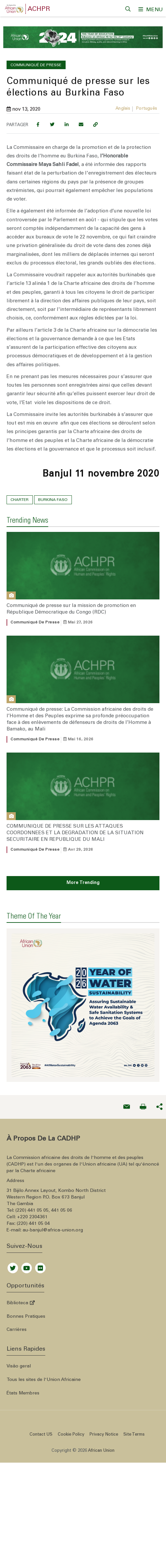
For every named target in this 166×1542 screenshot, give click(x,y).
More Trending (83, 878)
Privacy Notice (104, 1397)
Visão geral (19, 1329)
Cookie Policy (71, 1397)
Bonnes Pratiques (26, 1279)
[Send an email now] (126, 1069)
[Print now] (143, 1069)
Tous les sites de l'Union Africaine (44, 1342)
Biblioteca (21, 1265)
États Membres (23, 1355)
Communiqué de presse (34, 618)
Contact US (41, 1397)
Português (146, 104)
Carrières (17, 1292)
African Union (101, 1413)
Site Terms (134, 1397)
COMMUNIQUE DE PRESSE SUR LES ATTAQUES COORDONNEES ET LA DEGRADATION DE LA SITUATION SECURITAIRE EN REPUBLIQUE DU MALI (75, 828)
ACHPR (39, 9)
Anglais (122, 104)
